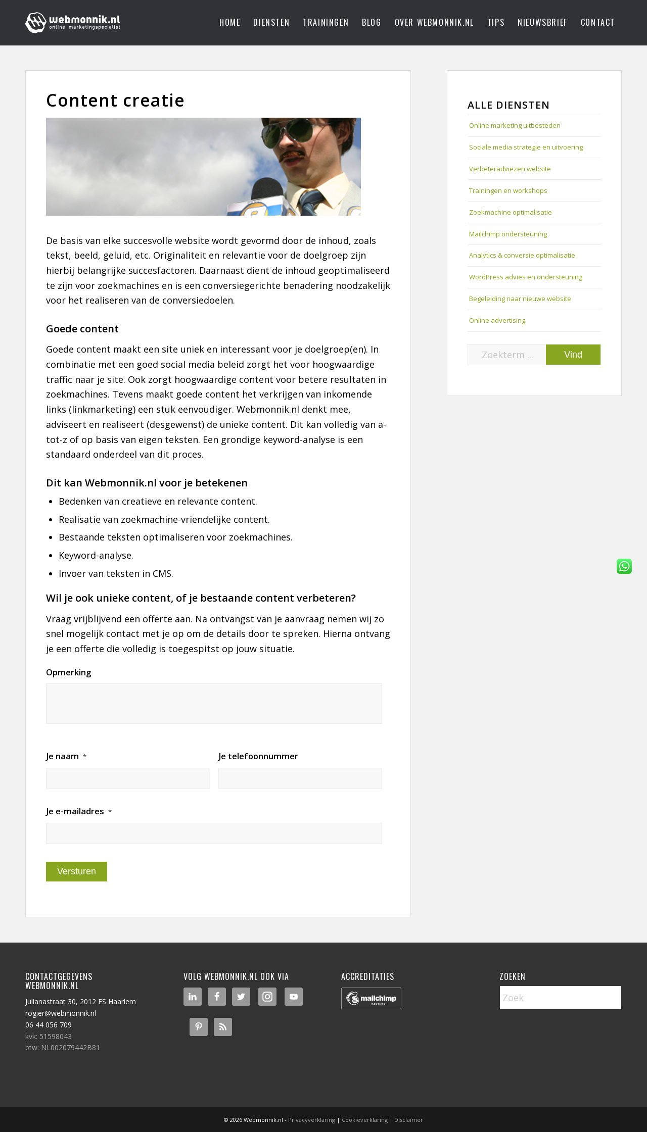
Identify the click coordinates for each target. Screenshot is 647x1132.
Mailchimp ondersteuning (508, 233)
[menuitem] (230, 23)
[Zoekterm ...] (534, 354)
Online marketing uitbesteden (515, 125)
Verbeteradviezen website (510, 168)
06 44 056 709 (48, 1024)
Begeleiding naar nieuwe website (520, 298)
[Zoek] (560, 998)
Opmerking (68, 672)
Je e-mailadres (79, 811)
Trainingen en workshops (508, 190)
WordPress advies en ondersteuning (525, 276)
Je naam (66, 756)
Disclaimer (408, 1119)
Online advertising (497, 320)
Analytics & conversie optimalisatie (522, 255)
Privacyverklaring (311, 1119)
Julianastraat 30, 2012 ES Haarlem (80, 1001)
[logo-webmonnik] (73, 23)
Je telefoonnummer (258, 756)
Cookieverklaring (365, 1119)
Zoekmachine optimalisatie (510, 212)
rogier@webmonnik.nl (60, 1013)
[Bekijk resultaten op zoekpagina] (573, 354)
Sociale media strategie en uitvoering (526, 147)
